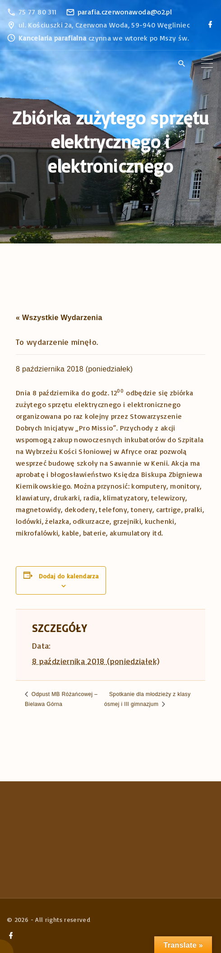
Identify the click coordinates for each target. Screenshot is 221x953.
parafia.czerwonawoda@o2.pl (125, 11)
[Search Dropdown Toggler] (181, 64)
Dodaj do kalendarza (68, 576)
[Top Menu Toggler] (207, 63)
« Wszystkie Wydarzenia (59, 317)
